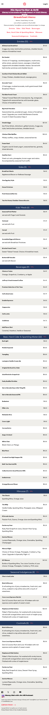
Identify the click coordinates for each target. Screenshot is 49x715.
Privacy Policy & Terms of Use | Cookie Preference (14, 710)
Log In (45, 4)
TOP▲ (31, 41)
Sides (18, 28)
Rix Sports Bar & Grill (24, 10)
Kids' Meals (26, 28)
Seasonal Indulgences (20, 36)
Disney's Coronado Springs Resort (17, 12)
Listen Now (9, 705)
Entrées (12, 28)
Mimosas (38, 32)
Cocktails (33, 36)
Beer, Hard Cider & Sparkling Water (20, 32)
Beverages (36, 28)
